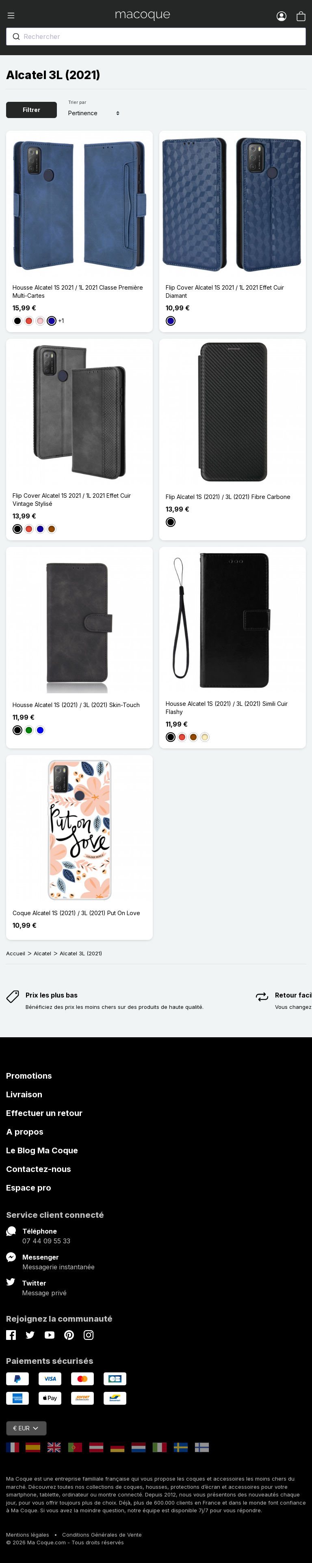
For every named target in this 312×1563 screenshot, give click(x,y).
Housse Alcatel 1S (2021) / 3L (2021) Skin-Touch (76, 704)
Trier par (77, 102)
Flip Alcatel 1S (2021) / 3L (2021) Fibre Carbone (228, 496)
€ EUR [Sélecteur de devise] (25, 1428)
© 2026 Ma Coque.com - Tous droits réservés (65, 1542)
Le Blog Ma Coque (42, 1150)
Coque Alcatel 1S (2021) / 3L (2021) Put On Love (76, 912)
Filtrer (31, 109)
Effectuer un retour (44, 1113)
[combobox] (156, 36)
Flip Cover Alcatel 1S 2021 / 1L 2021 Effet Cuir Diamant (225, 291)
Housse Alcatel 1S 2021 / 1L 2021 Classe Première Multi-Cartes (78, 291)
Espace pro (28, 1188)
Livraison (24, 1094)
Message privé (44, 1293)
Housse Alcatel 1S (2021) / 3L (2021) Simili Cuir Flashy (227, 707)
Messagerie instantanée (58, 1267)
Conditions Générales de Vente (102, 1534)
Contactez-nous (38, 1169)
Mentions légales (27, 1534)
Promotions (29, 1076)
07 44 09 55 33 (46, 1241)
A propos (24, 1132)
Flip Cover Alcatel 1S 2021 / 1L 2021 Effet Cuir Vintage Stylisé (72, 499)
